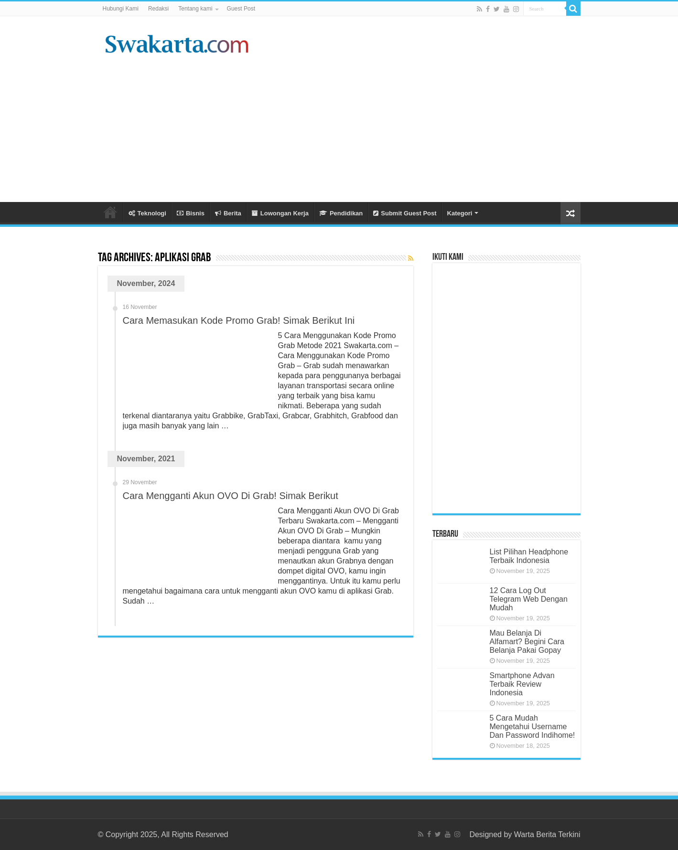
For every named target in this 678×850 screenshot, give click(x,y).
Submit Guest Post (404, 213)
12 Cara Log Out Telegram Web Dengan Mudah (529, 599)
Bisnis (190, 213)
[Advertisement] (399, 125)
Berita (228, 213)
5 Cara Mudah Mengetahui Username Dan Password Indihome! (532, 726)
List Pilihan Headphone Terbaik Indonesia (529, 556)
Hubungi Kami (121, 8)
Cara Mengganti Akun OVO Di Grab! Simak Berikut (230, 495)
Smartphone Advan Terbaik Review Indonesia (522, 684)
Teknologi (147, 213)
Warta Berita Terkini (547, 834)
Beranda (110, 212)
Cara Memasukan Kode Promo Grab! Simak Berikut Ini (239, 320)
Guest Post (241, 8)
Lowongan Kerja (280, 213)
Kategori (460, 213)
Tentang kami (195, 8)
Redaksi (158, 8)
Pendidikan (341, 213)
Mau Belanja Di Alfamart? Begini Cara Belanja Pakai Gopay (527, 641)
